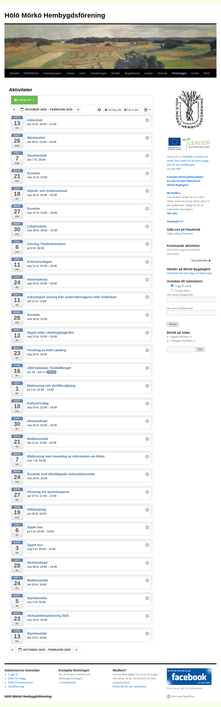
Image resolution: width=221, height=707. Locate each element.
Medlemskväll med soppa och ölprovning (189, 273)
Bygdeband (132, 73)
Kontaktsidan (69, 682)
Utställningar (98, 73)
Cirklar (70, 73)
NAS (207, 73)
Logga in (13, 674)
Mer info (172, 213)
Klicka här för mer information (129, 686)
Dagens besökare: (180, 336)
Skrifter (115, 73)
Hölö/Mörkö (31, 73)
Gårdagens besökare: (182, 340)
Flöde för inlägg (16, 678)
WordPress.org (16, 686)
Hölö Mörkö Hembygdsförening (55, 15)
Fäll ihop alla (113, 109)
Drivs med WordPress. (183, 696)
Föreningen (179, 73)
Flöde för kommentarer (20, 682)
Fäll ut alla (131, 109)
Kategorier (24, 99)
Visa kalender (201, 260)
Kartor (195, 73)
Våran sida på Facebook (180, 233)
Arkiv (82, 73)
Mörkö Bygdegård (177, 185)
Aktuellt (14, 73)
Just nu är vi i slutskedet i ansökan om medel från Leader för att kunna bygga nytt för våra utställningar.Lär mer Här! (189, 160)
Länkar (148, 73)
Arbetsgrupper (52, 73)
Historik (162, 73)
